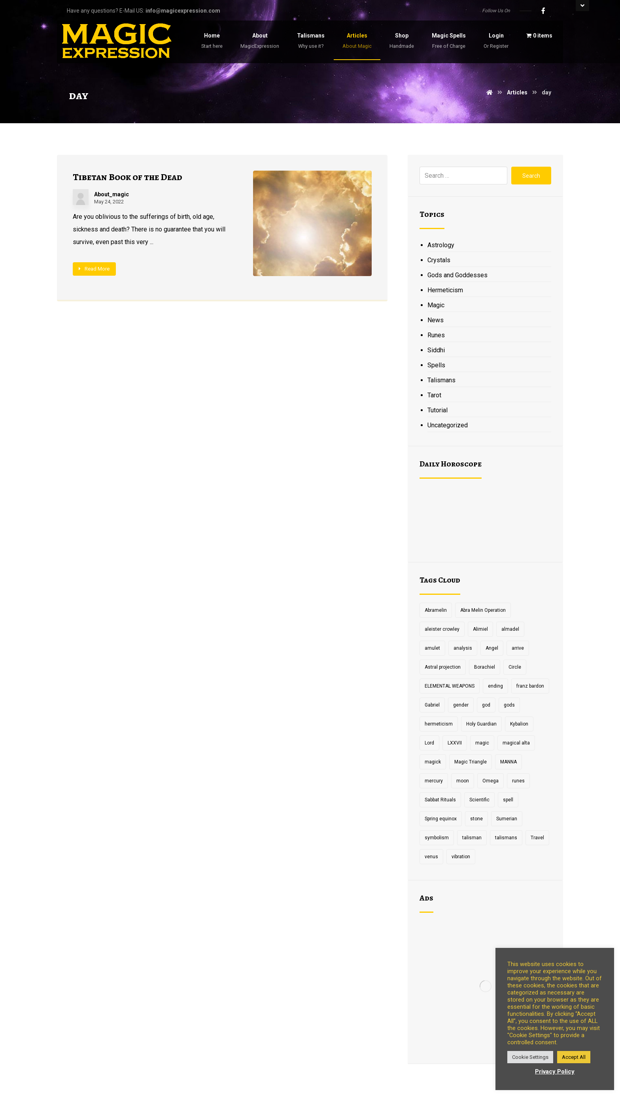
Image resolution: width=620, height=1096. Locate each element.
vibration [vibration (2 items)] (461, 856)
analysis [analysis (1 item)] (463, 648)
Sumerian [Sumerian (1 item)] (506, 819)
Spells (436, 365)
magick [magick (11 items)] (433, 762)
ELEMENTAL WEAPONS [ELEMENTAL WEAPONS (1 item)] (449, 686)
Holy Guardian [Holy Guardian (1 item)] (481, 724)
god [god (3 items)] (486, 705)
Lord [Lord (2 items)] (429, 743)
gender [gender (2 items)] (461, 705)
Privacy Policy (555, 1071)
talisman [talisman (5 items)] (472, 837)
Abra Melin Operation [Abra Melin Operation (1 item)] (483, 610)
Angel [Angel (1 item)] (492, 648)
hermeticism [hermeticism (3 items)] (439, 724)
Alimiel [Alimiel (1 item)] (480, 629)
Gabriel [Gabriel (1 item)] (432, 705)
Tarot (434, 395)
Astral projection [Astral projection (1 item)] (443, 667)
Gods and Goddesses (457, 275)
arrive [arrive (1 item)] (518, 648)
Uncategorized (447, 425)
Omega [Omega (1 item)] (490, 781)
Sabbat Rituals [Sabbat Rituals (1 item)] (440, 800)
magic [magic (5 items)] (482, 743)
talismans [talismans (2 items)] (506, 837)
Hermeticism (445, 290)
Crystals (438, 260)
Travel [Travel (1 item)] (537, 837)
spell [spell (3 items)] (508, 800)
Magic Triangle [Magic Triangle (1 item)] (470, 762)
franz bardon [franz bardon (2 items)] (530, 686)
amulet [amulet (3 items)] (432, 648)
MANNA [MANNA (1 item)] (508, 762)
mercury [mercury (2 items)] (434, 781)
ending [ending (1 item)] (495, 686)
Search (531, 176)
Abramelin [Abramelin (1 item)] (436, 610)
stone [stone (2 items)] (476, 819)
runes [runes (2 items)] (518, 781)
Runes (436, 335)
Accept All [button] (574, 1057)
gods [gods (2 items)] (509, 705)
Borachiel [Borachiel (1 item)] (484, 667)
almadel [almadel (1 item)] (510, 629)
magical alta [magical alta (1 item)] (516, 743)
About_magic (111, 194)
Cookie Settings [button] (530, 1057)
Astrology (440, 245)
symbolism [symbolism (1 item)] (437, 837)
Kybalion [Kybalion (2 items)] (519, 724)
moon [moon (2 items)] (462, 781)
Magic (435, 305)
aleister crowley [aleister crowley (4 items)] (442, 629)
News (435, 320)
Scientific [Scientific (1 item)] (479, 800)
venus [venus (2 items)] (431, 856)
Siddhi (436, 350)
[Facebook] (543, 10)
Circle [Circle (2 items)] (514, 667)
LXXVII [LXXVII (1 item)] (455, 743)
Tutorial (437, 410)
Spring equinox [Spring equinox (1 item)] (441, 819)
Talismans (441, 380)
